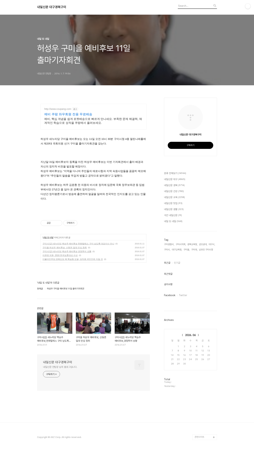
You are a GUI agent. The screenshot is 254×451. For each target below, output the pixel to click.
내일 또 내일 (48, 237)
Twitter (183, 295)
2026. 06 (190, 335)
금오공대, (203, 244)
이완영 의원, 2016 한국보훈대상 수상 (60, 255)
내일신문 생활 (174, 209)
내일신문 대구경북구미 (51, 7)
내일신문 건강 (174, 191)
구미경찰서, (169, 244)
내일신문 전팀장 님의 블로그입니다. (60, 367)
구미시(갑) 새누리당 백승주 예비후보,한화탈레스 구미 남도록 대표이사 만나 (78, 243)
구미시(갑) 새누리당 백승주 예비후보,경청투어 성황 (67, 251)
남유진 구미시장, (206, 249)
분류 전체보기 (175, 173)
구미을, (186, 249)
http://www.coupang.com (57, 109)
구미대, (194, 249)
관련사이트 (199, 437)
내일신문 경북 (174, 185)
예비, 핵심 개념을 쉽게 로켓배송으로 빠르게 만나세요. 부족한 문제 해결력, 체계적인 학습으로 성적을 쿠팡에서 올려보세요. (93, 120)
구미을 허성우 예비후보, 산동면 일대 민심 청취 (65, 247)
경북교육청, (192, 244)
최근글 (167, 262)
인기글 (177, 262)
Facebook (169, 295)
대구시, (212, 244)
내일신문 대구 (174, 179)
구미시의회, (181, 244)
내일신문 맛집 (173, 203)
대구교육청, (177, 249)
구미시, (167, 249)
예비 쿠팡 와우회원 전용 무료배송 (68, 114)
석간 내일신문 (173, 215)
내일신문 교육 (174, 197)
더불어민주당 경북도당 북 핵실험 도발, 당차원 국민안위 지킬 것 (73, 259)
